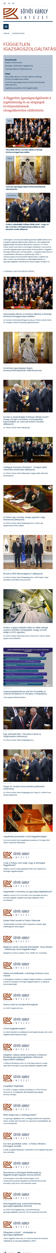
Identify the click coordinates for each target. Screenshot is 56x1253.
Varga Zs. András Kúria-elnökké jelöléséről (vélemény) (23, 787)
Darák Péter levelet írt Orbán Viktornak (21, 920)
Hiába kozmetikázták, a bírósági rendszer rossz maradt (26, 974)
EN (13, 3)
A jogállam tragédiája (13, 1086)
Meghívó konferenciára (13, 63)
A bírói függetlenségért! (14, 1028)
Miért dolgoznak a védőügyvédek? (20, 1115)
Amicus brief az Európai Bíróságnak (20, 1004)
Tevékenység (18, 33)
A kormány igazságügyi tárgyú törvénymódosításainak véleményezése (22, 369)
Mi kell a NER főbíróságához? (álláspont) (23, 573)
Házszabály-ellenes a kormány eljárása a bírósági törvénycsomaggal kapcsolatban (27, 315)
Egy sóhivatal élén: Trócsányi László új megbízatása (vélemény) (22, 735)
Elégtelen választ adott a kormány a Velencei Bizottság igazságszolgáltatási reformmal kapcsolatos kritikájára (25, 1057)
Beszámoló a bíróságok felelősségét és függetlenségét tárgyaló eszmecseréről (22, 1173)
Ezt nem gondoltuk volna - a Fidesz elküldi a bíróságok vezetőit (24, 1145)
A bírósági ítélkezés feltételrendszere (18, 69)
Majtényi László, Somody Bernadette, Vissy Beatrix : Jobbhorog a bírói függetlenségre (27, 948)
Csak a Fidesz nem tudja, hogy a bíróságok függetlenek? (24, 864)
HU (9, 3)
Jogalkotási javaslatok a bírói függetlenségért (21, 88)
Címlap (6, 33)
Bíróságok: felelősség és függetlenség (19, 66)
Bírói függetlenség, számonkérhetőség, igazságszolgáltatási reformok (22, 1204)
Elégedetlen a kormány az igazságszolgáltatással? (27, 891)
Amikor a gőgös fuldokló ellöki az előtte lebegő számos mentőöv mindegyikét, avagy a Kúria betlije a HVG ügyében (25, 630)
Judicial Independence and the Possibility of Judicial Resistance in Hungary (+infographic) (25, 692)
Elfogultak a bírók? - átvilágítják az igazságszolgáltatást (19, 1233)
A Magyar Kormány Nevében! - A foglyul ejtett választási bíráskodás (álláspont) (25, 468)
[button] (28, 26)
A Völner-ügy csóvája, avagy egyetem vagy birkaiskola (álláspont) (24, 518)
